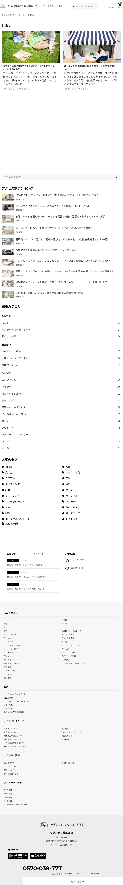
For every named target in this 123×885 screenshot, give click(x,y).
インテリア (10, 89)
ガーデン (61, 381)
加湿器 (64, 579)
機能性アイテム (61, 325)
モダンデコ (25, 89)
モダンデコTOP (8, 14)
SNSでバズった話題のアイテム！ (17, 660)
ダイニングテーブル (12, 594)
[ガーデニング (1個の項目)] (91, 473)
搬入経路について (69, 688)
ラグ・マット (9, 612)
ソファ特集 (8, 664)
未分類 (61, 408)
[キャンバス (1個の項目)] (91, 467)
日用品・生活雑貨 (69, 615)
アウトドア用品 (68, 597)
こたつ (64, 586)
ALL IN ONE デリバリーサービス (17, 764)
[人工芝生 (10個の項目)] (31, 438)
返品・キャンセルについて (72, 691)
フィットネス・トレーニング (73, 623)
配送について (9, 729)
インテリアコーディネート (61, 289)
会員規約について (69, 698)
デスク (6, 615)
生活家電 (7, 626)
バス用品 (65, 619)
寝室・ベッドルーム (61, 353)
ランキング (40, 6)
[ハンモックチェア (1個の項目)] (31, 461)
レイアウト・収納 (61, 311)
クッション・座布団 (12, 605)
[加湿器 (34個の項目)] (31, 426)
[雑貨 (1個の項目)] (31, 473)
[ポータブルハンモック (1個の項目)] (31, 478)
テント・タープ (68, 594)
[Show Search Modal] (73, 6)
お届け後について (11, 733)
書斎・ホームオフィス (61, 367)
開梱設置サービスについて (14, 706)
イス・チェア (9, 601)
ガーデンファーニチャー (71, 605)
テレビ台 (7, 619)
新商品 (51, 6)
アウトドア (61, 387)
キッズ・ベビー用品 (70, 612)
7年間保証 (8, 760)
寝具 (6, 590)
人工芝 (61, 282)
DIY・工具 (65, 608)
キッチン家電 (9, 630)
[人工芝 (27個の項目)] (31, 432)
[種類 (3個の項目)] (31, 449)
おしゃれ (70, 89)
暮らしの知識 (61, 296)
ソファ (6, 579)
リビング (61, 346)
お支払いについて (11, 688)
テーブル (7, 597)
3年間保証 (8, 756)
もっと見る (39, 513)
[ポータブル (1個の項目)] (91, 455)
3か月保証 (8, 749)
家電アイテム (61, 340)
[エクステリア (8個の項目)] (31, 444)
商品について (9, 722)
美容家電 (7, 637)
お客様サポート (63, 6)
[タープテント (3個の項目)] (31, 455)
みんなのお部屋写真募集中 (15, 671)
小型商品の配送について (14, 702)
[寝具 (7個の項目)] (91, 444)
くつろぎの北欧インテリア (15, 653)
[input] (61, 136)
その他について (68, 722)
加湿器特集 (8, 657)
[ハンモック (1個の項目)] (91, 461)
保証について (67, 695)
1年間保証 (8, 753)
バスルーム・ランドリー (61, 394)
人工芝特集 (8, 668)
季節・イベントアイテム (61, 318)
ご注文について (10, 726)
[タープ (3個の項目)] (91, 449)
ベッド (6, 583)
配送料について (10, 691)
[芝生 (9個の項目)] (91, 438)
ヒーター (65, 583)
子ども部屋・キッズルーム (61, 374)
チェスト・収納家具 (12, 623)
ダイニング (61, 360)
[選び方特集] (10, 483)
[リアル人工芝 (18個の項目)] (91, 432)
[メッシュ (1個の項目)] (31, 467)
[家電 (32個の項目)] (91, 426)
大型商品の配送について (14, 695)
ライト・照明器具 (11, 608)
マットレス (8, 586)
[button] (116, 137)
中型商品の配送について (14, 698)
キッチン (61, 401)
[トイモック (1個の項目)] (91, 478)
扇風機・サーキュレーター (72, 590)
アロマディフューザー (13, 633)
